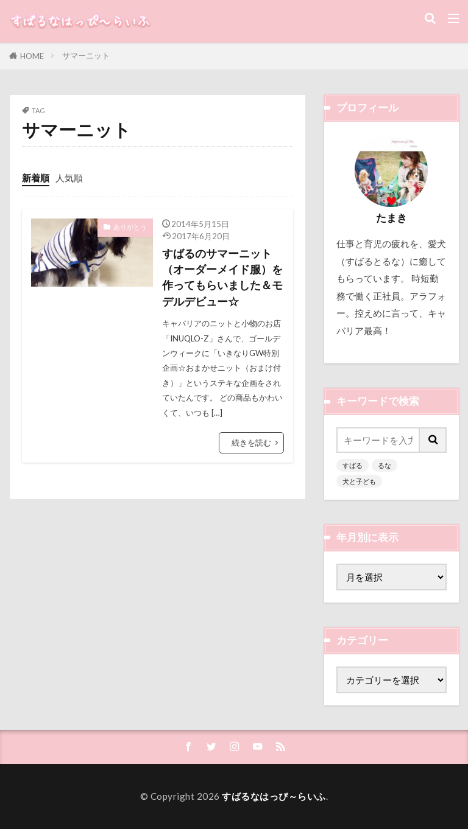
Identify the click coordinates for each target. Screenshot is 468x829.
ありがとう (130, 227)
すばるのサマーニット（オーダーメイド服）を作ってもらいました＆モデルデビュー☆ (222, 277)
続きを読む (251, 442)
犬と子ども (359, 481)
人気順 (69, 177)
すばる (352, 465)
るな (384, 465)
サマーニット (86, 55)
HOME (32, 56)
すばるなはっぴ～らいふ (274, 796)
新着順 (35, 177)
